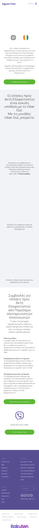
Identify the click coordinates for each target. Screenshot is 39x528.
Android (3, 490)
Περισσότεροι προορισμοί (19, 402)
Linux (3, 502)
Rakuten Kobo (19, 514)
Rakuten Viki (5, 514)
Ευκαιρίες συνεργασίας (27, 468)
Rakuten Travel (32, 514)
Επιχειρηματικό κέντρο (28, 465)
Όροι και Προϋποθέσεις (28, 471)
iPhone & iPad (5, 493)
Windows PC (5, 496)
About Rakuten (6, 520)
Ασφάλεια (4, 468)
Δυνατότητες (5, 462)
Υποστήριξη (5, 476)
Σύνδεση (31, 3)
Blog (2, 465)
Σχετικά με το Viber (26, 462)
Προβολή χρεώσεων (20, 82)
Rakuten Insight (21, 517)
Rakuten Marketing (8, 517)
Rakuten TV (33, 517)
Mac (2, 499)
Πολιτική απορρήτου (27, 473)
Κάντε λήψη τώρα (19, 432)
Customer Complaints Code (27, 478)
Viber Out (4, 471)
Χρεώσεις (4, 473)
